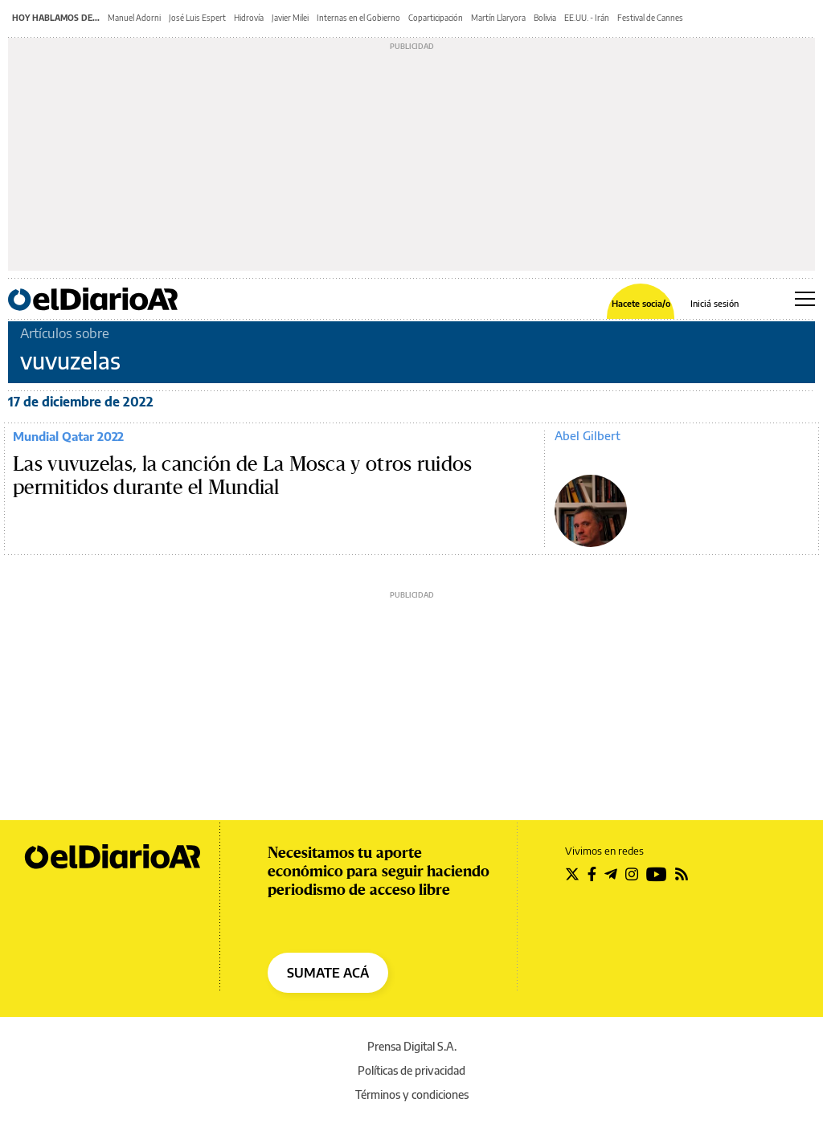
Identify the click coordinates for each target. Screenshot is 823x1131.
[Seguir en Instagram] (631, 874)
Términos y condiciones (412, 1094)
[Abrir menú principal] (805, 299)
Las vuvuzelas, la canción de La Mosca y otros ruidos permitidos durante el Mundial (243, 476)
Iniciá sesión (714, 303)
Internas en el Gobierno (358, 17)
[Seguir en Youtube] (656, 874)
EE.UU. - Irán (586, 17)
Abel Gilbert (587, 435)
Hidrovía (249, 17)
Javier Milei (290, 17)
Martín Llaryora (498, 17)
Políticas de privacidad (411, 1070)
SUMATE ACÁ (328, 973)
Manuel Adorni (134, 17)
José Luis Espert (197, 17)
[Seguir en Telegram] (610, 874)
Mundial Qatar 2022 (68, 436)
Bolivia (545, 17)
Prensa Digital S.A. (412, 1046)
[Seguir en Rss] (681, 874)
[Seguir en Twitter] (572, 874)
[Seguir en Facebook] (592, 874)
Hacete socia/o (641, 303)
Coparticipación (435, 17)
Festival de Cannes (650, 17)
